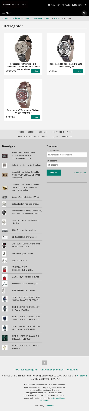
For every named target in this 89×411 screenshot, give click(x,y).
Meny (6, 13)
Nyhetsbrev (72, 370)
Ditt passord (52, 161)
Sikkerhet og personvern (52, 370)
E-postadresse (53, 151)
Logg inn (54, 137)
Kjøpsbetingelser (29, 370)
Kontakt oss (67, 137)
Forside (5, 18)
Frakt (16, 370)
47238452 (82, 376)
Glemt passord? (80, 173)
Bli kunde (31, 132)
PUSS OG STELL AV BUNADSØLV (32, 137)
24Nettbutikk (49, 406)
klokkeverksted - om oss (61, 132)
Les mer (43, 398)
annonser (43, 132)
